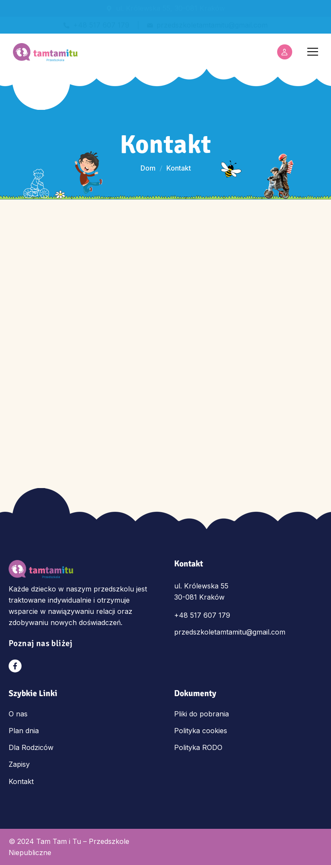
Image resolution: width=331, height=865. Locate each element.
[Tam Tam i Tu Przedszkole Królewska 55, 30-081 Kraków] (165, 327)
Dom (148, 168)
